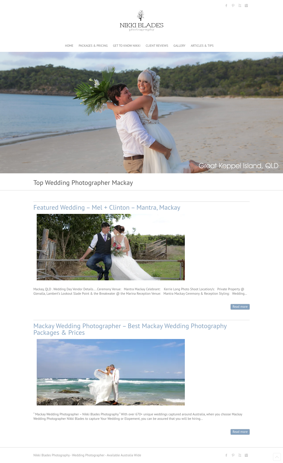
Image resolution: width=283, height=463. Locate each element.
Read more (240, 306)
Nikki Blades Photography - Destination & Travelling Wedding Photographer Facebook (226, 5)
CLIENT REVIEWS (157, 46)
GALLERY (179, 46)
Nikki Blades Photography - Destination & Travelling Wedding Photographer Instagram (246, 5)
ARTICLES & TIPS (202, 46)
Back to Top (277, 457)
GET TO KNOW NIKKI (126, 46)
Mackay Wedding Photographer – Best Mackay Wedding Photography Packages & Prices (130, 329)
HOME (69, 46)
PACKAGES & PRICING (93, 46)
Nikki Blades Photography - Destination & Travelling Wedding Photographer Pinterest (233, 5)
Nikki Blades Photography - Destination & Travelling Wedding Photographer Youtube (239, 5)
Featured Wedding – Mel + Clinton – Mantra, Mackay (106, 207)
